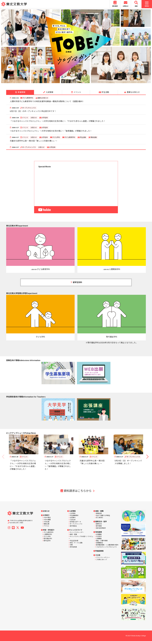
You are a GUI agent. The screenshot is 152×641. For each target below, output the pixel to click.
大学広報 (46, 522)
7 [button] (85, 82)
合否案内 (72, 517)
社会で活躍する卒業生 (103, 515)
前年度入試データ (75, 522)
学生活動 (83, 137)
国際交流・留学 (101, 521)
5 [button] (78, 82)
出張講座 (99, 534)
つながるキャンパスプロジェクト (106, 547)
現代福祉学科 (48, 538)
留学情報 (99, 526)
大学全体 (45, 118)
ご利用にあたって (101, 559)
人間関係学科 (48, 534)
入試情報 (72, 511)
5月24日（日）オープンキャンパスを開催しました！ (128, 462)
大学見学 (99, 536)
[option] (76, 46)
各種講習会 (99, 543)
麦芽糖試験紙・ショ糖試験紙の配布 (107, 545)
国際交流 (99, 524)
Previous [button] (4, 46)
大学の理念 (47, 517)
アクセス (46, 526)
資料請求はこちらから (76, 491)
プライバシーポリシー (103, 557)
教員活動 (94, 137)
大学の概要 (47, 519)
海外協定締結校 (101, 528)
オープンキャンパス (29, 108)
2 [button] (67, 82)
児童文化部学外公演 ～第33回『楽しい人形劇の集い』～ (33, 141)
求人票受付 (99, 517)
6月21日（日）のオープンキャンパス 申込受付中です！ (33, 111)
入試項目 (72, 513)
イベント (25, 118)
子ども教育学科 (27, 98)
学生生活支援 (74, 540)
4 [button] (74, 82)
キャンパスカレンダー (77, 532)
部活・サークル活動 (76, 543)
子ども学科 (56, 137)
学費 (71, 545)
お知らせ (34, 118)
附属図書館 (99, 551)
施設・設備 (73, 534)
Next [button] (147, 46)
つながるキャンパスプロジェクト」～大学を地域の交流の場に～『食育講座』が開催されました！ (51, 131)
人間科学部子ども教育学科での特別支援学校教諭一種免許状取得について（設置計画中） (47, 101)
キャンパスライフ (75, 530)
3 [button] (71, 82)
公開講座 (99, 538)
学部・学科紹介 (48, 530)
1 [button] (64, 82)
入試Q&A (72, 519)
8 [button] (88, 82)
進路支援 (99, 513)
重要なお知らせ (42, 98)
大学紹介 (46, 515)
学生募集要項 (74, 515)
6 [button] (81, 82)
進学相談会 (73, 526)
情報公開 (46, 524)
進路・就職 (99, 511)
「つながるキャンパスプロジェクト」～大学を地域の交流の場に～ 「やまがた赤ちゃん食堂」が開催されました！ (57, 121)
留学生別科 (76, 282)
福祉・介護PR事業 (102, 540)
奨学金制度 (73, 547)
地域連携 (98, 532)
